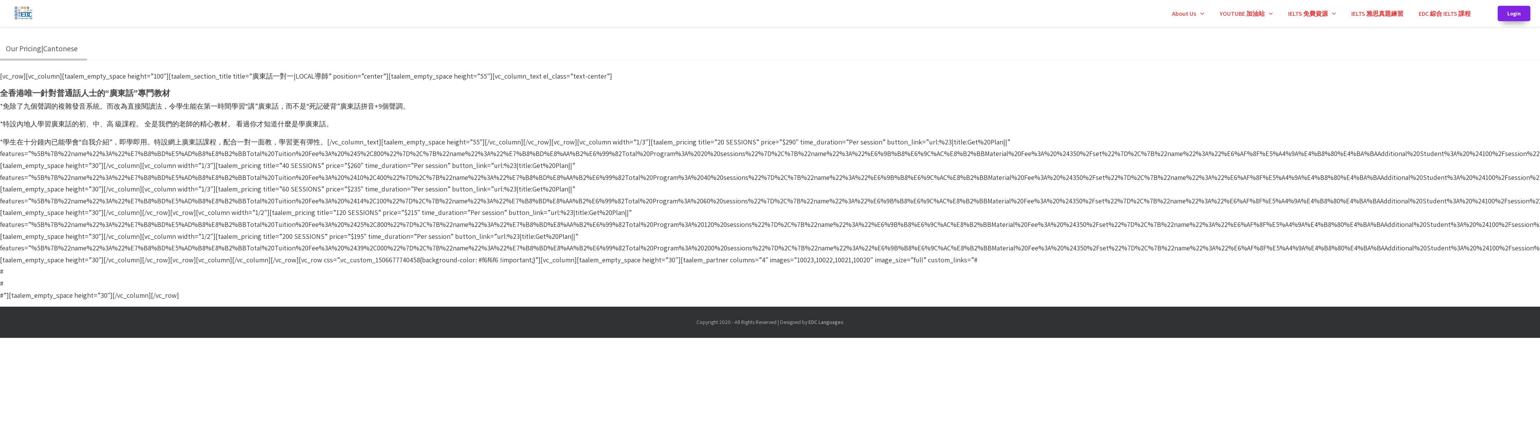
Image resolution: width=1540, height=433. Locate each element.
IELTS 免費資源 (1308, 14)
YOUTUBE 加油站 (1242, 14)
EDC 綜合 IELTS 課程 (1445, 14)
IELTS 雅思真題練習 (1377, 14)
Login (1514, 13)
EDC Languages (826, 322)
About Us (1184, 14)
